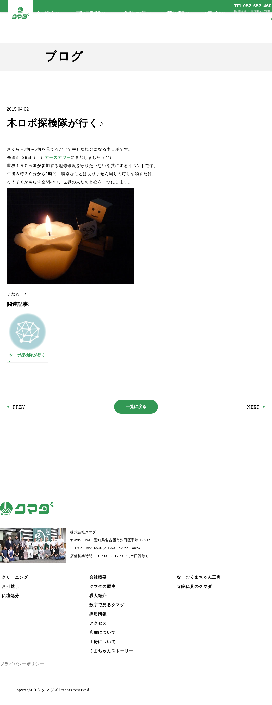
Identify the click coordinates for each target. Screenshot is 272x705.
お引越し (10, 586)
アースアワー (58, 157)
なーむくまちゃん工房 (199, 577)
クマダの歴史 (102, 586)
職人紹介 (98, 595)
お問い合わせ (215, 13)
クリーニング (15, 577)
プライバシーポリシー (22, 664)
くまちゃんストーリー (111, 651)
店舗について (102, 632)
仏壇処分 (10, 595)
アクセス (98, 623)
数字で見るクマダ (107, 605)
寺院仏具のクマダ (194, 586)
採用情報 (98, 614)
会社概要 (98, 577)
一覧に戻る (136, 406)
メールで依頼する (249, 19)
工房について (102, 642)
